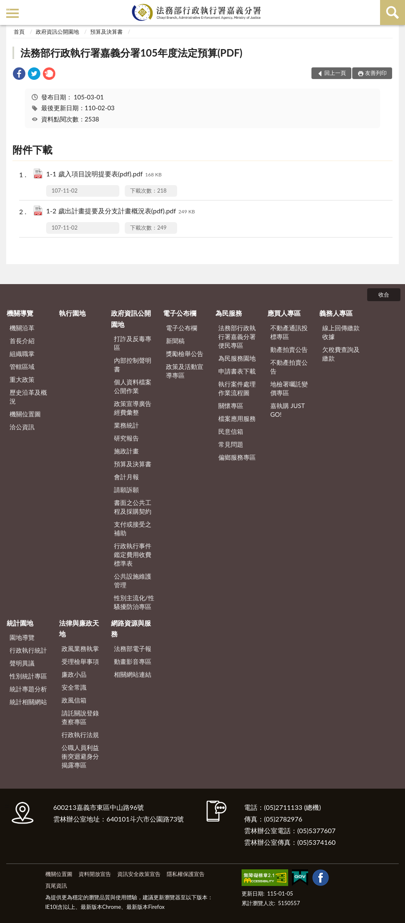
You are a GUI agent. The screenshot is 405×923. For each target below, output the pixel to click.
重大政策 (22, 379)
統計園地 (20, 623)
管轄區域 (22, 366)
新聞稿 (175, 340)
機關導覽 (20, 313)
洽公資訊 (22, 427)
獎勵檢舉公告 (184, 353)
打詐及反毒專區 (132, 343)
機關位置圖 (25, 414)
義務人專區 (336, 313)
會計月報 (126, 476)
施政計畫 (126, 451)
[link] (19, 74)
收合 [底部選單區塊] (383, 294)
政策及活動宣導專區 (184, 371)
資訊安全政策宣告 (139, 874)
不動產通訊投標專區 (289, 332)
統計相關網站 (28, 701)
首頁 (19, 31)
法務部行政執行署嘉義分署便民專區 (237, 336)
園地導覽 (22, 637)
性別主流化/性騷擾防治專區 (134, 602)
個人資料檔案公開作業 (132, 386)
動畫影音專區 (132, 661)
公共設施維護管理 (132, 580)
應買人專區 (284, 313)
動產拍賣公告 (289, 349)
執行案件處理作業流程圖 (237, 388)
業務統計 (126, 425)
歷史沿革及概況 (28, 397)
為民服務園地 (237, 358)
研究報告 (126, 438)
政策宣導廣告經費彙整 (132, 408)
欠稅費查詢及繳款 (341, 354)
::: (7, 7)
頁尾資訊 (56, 885)
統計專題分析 (28, 689)
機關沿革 (22, 328)
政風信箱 (74, 700)
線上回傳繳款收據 (341, 332)
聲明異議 (22, 663)
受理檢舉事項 (80, 661)
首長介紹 (22, 340)
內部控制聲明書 (132, 364)
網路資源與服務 (131, 628)
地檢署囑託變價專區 (289, 388)
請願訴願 (126, 489)
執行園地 (72, 313)
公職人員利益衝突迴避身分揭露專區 (80, 756)
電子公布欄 (179, 313)
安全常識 (74, 687)
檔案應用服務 (237, 418)
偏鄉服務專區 (237, 457)
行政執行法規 (80, 734)
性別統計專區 (28, 676)
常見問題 (230, 444)
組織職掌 (22, 353)
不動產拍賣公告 (289, 367)
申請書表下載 (237, 371)
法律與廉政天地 (79, 628)
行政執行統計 (28, 650)
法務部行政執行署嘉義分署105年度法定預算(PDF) (131, 53)
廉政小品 (74, 674)
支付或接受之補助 (132, 528)
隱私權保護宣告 (186, 874)
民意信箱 (230, 431)
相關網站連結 (132, 674)
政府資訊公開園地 (57, 31)
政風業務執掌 (80, 648)
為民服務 (228, 313)
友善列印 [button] (376, 72)
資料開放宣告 (95, 874)
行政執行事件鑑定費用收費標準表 (132, 554)
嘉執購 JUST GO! (287, 410)
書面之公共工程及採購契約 (132, 507)
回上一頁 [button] (335, 72)
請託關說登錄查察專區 (80, 717)
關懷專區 (230, 405)
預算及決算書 (106, 31)
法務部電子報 (132, 648)
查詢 (392, 12)
